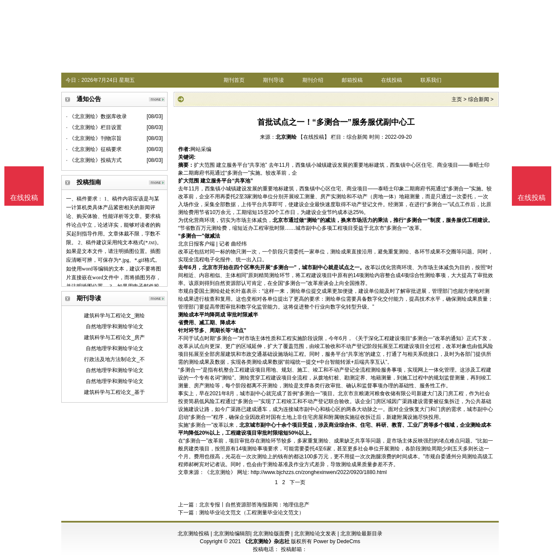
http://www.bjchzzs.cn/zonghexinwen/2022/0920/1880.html (319, 472)
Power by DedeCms (336, 541)
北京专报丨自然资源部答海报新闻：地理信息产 (254, 505)
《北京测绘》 (220, 472)
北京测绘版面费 (271, 533)
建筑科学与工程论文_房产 (114, 337)
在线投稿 (391, 80)
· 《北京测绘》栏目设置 (94, 127)
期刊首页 (234, 80)
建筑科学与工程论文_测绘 (114, 316)
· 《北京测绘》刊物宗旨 (94, 138)
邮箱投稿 (352, 80)
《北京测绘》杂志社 (266, 541)
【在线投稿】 (313, 137)
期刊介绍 (312, 80)
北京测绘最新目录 (361, 533)
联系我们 (430, 80)
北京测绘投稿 (193, 533)
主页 (457, 99)
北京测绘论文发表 (315, 533)
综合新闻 (478, 99)
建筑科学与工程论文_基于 (114, 392)
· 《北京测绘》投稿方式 (94, 160)
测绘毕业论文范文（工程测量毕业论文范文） (251, 512)
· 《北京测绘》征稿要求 (94, 149)
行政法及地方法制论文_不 (114, 359)
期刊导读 (273, 80)
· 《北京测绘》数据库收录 (96, 116)
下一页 (297, 482)
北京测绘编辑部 (232, 533)
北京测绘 (286, 137)
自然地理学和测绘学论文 (115, 326)
